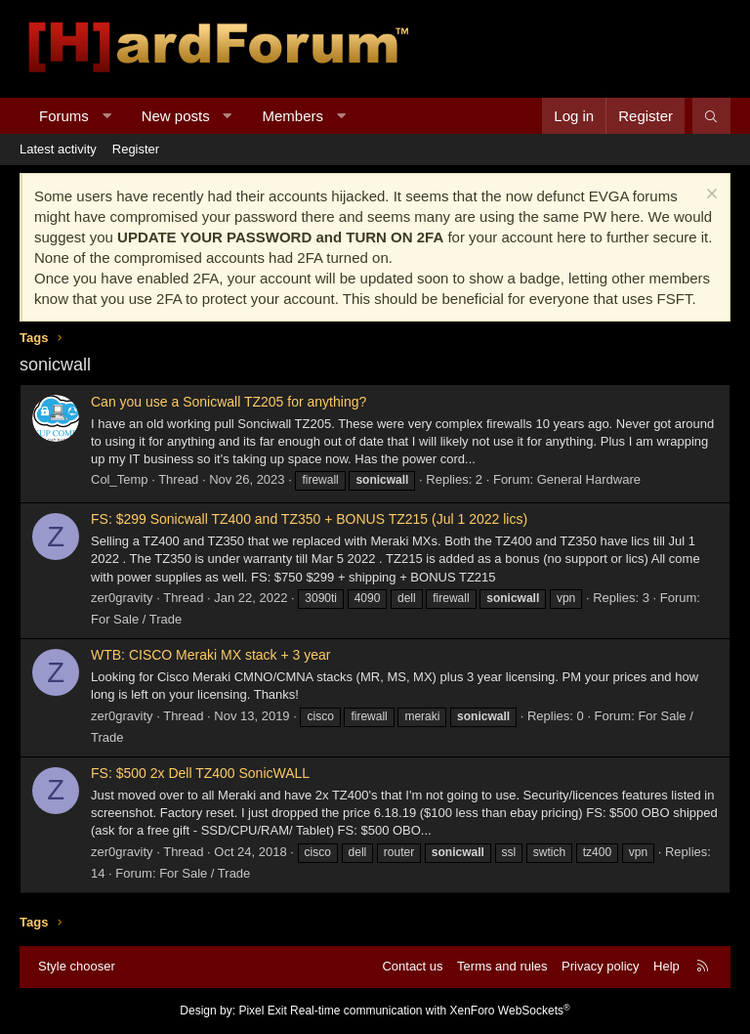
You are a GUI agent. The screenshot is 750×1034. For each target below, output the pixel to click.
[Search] (711, 116)
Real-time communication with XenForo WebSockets (430, 1010)
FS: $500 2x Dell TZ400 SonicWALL (200, 773)
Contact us (412, 966)
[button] (106, 116)
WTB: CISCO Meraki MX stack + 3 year (210, 655)
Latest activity (58, 149)
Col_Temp (119, 479)
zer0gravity (122, 597)
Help (666, 966)
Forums (64, 116)
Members (293, 116)
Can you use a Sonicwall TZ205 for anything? (228, 401)
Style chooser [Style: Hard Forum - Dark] (76, 966)
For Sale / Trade (136, 619)
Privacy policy (600, 966)
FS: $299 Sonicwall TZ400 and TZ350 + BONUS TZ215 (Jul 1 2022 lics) (309, 519)
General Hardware (589, 479)
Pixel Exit (262, 1010)
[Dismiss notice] (709, 196)
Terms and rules (502, 966)
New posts (176, 116)
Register (135, 149)
